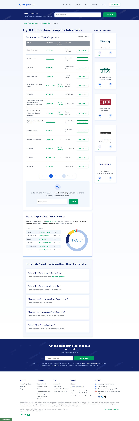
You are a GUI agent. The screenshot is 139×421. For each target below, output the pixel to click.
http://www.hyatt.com (58, 277)
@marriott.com (50, 85)
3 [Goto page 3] (55, 176)
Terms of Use (85, 364)
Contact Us (57, 384)
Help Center (57, 386)
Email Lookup (41, 394)
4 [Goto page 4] (59, 176)
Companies (33, 23)
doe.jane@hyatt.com (45, 243)
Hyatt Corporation (45, 23)
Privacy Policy (94, 364)
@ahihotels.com (50, 122)
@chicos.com (50, 59)
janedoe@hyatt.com (45, 250)
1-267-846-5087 (101, 386)
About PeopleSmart (26, 384)
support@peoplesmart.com (105, 384)
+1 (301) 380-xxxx (60, 85)
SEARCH (110, 14)
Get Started (115, 5)
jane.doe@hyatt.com (45, 232)
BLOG (86, 5)
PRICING (78, 5)
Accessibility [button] (25, 415)
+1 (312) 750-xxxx (60, 103)
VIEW (83, 50)
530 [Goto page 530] (68, 176)
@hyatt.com (49, 50)
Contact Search (41, 384)
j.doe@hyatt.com (44, 246)
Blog (21, 389)
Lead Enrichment (42, 386)
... (63, 176)
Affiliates (22, 386)
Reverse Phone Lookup (44, 391)
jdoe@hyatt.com (44, 236)
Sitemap (73, 384)
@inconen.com (50, 157)
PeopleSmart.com (54, 365)
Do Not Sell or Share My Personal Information (61, 390)
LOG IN (103, 5)
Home (25, 23)
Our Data (39, 389)
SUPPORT (94, 5)
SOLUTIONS (67, 5)
